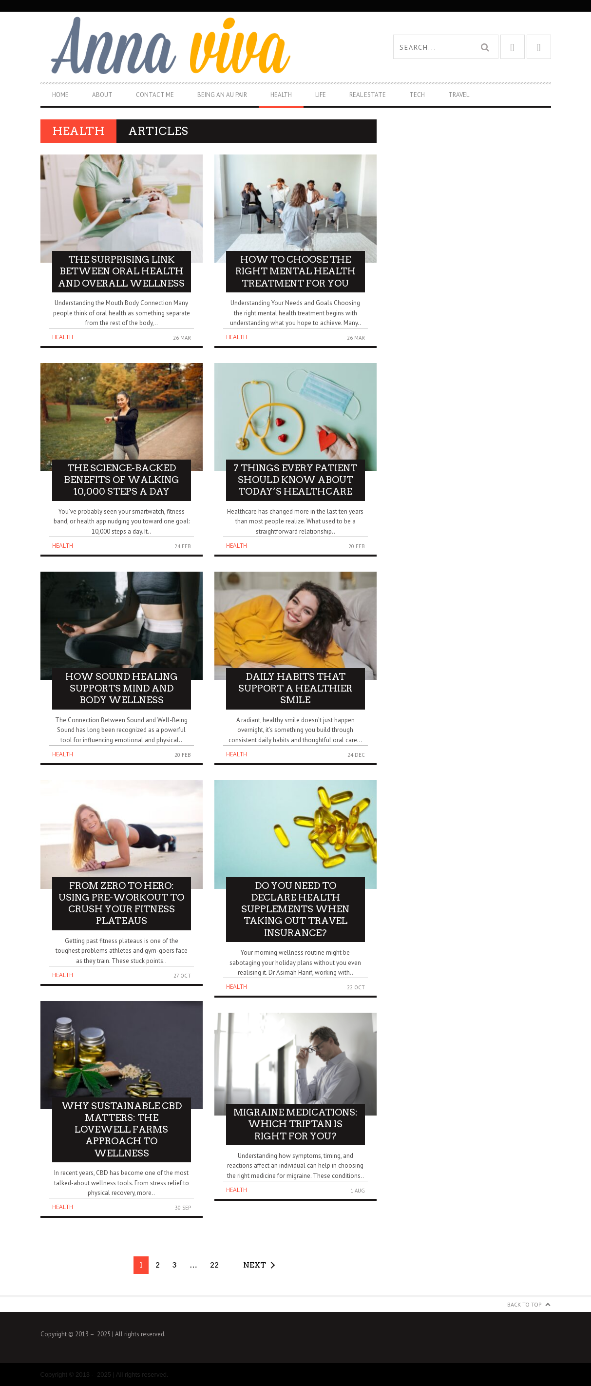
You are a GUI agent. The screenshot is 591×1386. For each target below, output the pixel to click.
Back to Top (524, 1304)
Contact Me (155, 95)
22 (214, 1265)
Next (254, 1265)
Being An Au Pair (222, 95)
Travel (458, 95)
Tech (417, 95)
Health (281, 95)
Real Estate (367, 95)
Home (60, 95)
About (102, 95)
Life (320, 95)
